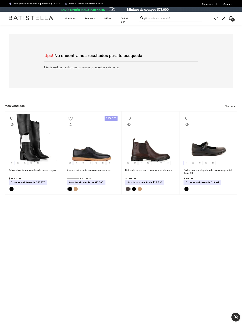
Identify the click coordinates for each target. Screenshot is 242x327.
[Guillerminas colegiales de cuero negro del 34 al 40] (209, 153)
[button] (11, 189)
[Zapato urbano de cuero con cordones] (92, 153)
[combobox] (170, 18)
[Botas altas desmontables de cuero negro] (34, 153)
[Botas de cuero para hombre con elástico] (150, 153)
